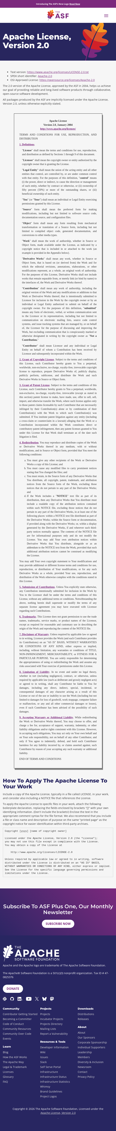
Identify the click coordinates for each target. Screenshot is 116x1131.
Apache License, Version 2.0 (58, 1113)
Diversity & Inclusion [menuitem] (91, 1062)
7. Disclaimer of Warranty (34, 634)
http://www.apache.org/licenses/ (58, 128)
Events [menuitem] (7, 1038)
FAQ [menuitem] (5, 1081)
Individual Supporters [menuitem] (91, 1047)
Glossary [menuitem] (8, 1077)
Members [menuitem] (84, 1057)
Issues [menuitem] (44, 1057)
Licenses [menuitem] (8, 1072)
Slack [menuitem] (43, 1062)
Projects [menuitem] (45, 1014)
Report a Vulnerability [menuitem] (54, 1033)
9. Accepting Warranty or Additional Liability (46, 717)
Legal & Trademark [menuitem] (15, 1067)
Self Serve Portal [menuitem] (50, 1067)
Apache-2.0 (45, 76)
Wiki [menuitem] (42, 1052)
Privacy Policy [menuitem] (86, 1077)
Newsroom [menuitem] (84, 1067)
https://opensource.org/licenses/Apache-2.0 (67, 80)
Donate (13, 989)
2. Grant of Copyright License (36, 359)
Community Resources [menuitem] (17, 1029)
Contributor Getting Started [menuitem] (20, 1014)
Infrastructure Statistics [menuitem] (55, 1081)
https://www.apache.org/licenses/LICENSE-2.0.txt (58, 72)
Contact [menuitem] (82, 1072)
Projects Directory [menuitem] (51, 1024)
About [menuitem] (81, 1032)
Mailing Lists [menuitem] (48, 1029)
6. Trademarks (27, 616)
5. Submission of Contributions (37, 587)
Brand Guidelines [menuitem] (51, 1091)
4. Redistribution (28, 442)
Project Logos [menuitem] (48, 1096)
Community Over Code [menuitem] (17, 1033)
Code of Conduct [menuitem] (13, 1024)
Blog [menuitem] (5, 1052)
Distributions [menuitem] (86, 1014)
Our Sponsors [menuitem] (86, 1037)
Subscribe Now (58, 924)
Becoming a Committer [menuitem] (17, 1019)
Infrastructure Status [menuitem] (53, 1077)
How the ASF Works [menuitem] (15, 1057)
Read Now (74, 3)
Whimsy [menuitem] (45, 1086)
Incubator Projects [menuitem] (51, 1019)
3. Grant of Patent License (34, 385)
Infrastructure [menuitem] (49, 1072)
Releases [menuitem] (83, 1019)
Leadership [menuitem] (85, 1052)
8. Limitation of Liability (34, 672)
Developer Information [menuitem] (54, 1047)
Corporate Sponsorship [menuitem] (92, 1042)
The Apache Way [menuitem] (13, 1062)
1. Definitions (26, 144)
